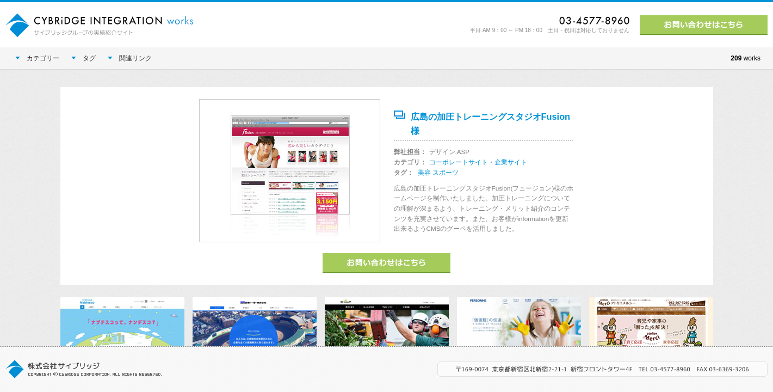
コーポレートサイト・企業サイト (478, 162)
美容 (424, 172)
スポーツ (445, 172)
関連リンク (130, 58)
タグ (83, 58)
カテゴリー (37, 58)
